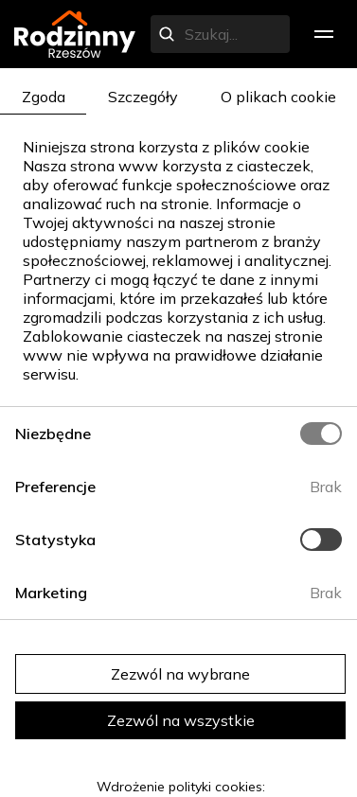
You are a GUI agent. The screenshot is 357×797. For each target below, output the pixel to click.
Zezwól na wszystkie (181, 720)
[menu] (324, 34)
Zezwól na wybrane (180, 673)
